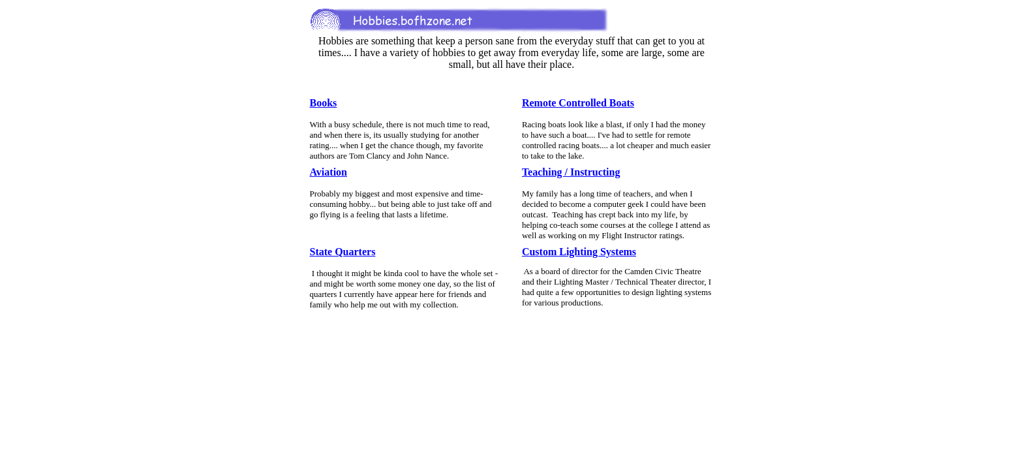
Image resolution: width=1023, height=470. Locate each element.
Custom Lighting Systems (579, 251)
